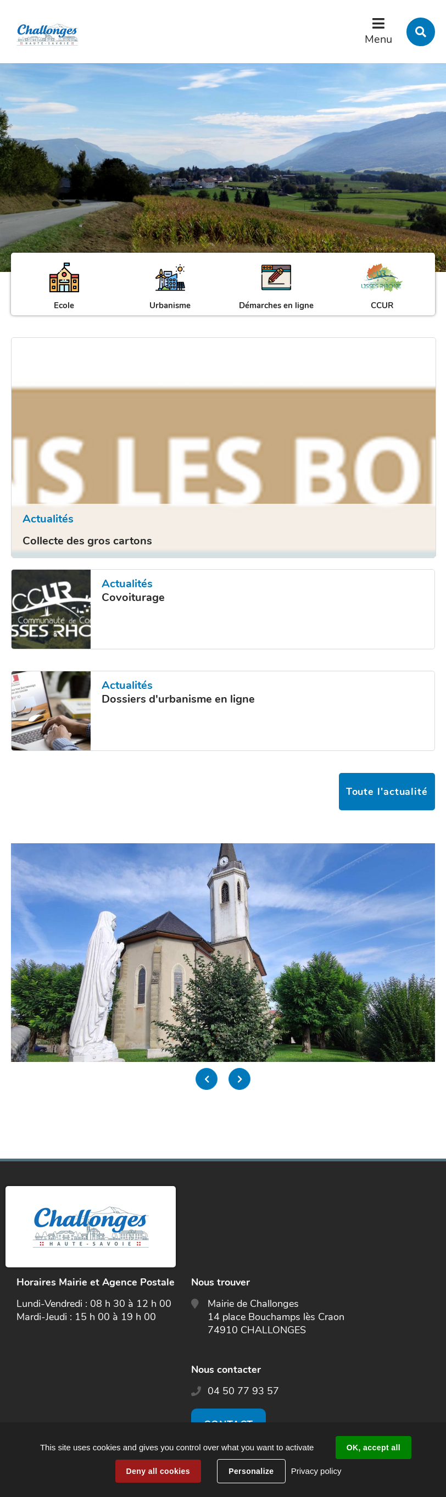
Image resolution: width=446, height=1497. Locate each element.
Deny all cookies (158, 1471)
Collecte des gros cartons (87, 540)
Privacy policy (316, 1471)
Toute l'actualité (387, 791)
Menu (378, 39)
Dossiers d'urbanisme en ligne (178, 699)
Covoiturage (133, 598)
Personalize (251, 1471)
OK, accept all (373, 1447)
